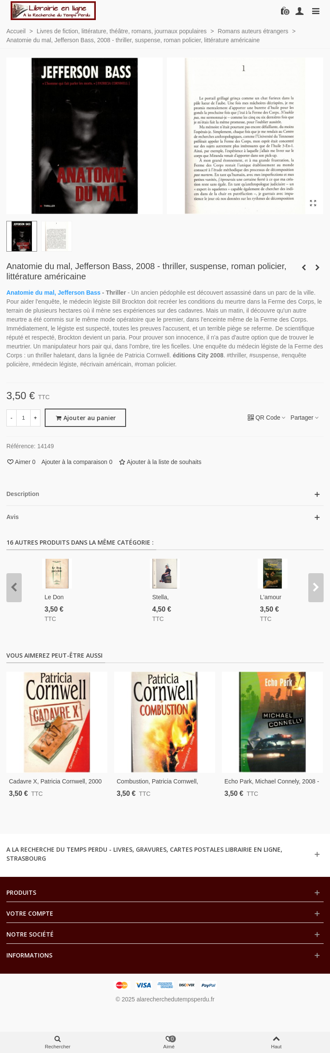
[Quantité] (23, 417)
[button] (14, 587)
